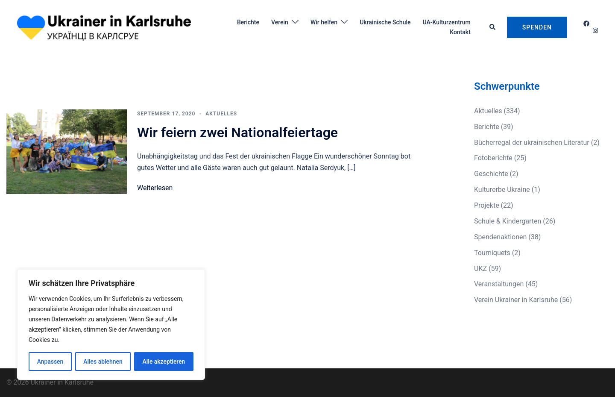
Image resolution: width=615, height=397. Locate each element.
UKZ (480, 269)
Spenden (537, 27)
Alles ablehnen (103, 361)
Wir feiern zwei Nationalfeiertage (237, 132)
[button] (492, 27)
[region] (111, 325)
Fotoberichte (493, 158)
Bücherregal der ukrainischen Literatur (531, 142)
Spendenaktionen (500, 237)
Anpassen (50, 361)
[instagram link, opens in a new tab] (594, 30)
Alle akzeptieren (163, 361)
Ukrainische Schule (385, 22)
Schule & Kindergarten (507, 221)
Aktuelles (221, 114)
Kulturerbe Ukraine (502, 189)
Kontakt (460, 32)
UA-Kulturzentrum (446, 22)
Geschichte (491, 174)
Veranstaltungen (499, 284)
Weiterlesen (155, 188)
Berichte (248, 22)
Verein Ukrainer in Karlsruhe (516, 300)
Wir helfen (323, 22)
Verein (279, 22)
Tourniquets (492, 253)
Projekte (486, 205)
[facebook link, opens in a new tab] (586, 23)
